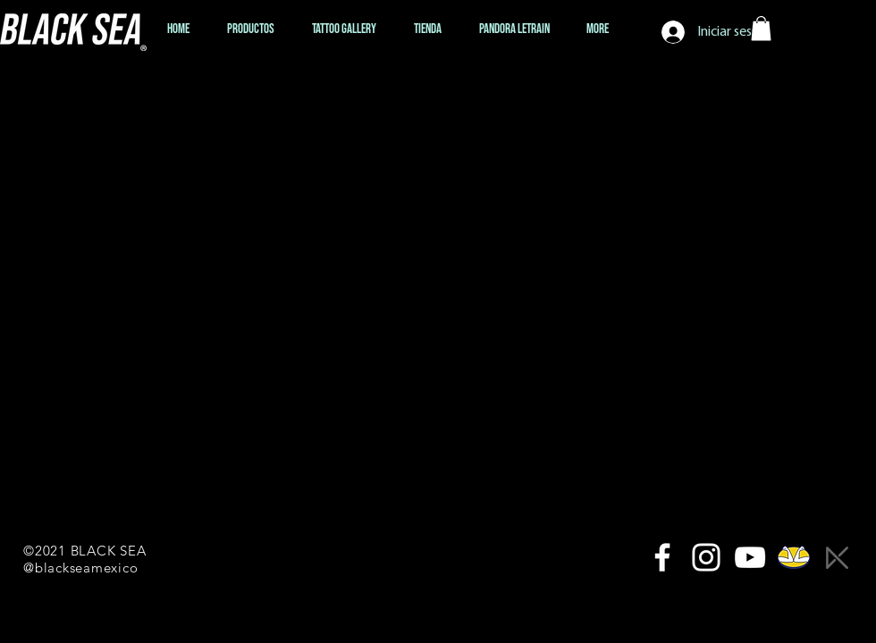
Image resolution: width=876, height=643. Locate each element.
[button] (761, 28)
